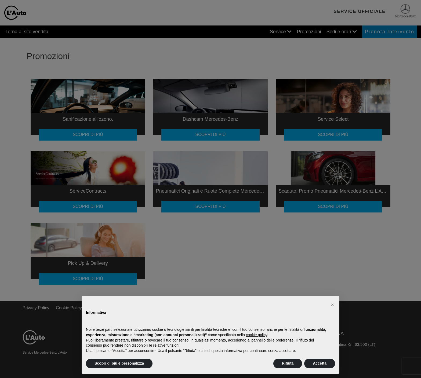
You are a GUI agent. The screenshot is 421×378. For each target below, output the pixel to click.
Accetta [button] (319, 363)
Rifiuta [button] (288, 363)
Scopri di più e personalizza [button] (119, 363)
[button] (332, 304)
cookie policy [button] (256, 335)
